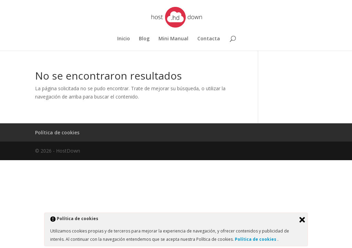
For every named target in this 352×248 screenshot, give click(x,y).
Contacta (208, 39)
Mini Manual (173, 39)
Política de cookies (57, 132)
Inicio (123, 39)
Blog (144, 39)
